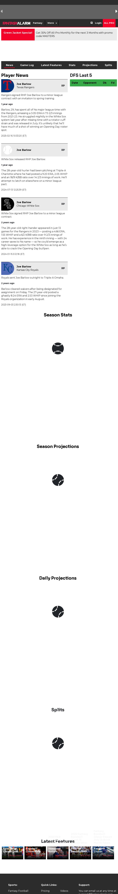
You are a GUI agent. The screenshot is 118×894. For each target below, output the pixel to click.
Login (98, 23)
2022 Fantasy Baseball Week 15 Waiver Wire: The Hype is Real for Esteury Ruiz (79, 842)
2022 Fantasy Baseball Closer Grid (34, 848)
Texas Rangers (25, 87)
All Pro (109, 23)
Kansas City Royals (27, 270)
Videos (64, 890)
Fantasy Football (18, 890)
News (9, 65)
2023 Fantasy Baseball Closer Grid (11, 848)
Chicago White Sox (28, 205)
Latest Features (51, 65)
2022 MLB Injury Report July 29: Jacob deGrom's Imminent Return (57, 844)
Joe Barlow (24, 84)
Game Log (27, 65)
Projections (90, 65)
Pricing (45, 890)
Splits (108, 65)
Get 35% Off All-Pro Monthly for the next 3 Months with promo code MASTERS (74, 34)
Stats (72, 65)
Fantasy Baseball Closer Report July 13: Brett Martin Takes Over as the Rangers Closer (103, 841)
